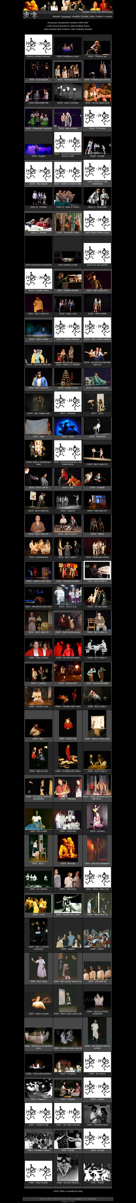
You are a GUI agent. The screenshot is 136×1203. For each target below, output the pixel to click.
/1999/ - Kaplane (68, 949)
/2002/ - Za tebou (97, 831)
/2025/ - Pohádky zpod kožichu (97, 80)
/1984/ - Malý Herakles (38, 1183)
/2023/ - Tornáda (97, 156)
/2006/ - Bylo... (38, 739)
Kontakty (108, 16)
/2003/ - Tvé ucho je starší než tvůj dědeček (38, 798)
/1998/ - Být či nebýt (38, 981)
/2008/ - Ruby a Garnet (38, 658)
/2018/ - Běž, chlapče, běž (39, 413)
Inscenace (66, 16)
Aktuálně (56, 16)
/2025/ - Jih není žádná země (97, 103)
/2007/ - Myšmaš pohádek (97, 683)
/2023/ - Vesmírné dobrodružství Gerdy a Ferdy (67, 155)
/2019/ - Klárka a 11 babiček (68, 364)
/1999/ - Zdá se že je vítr (97, 914)
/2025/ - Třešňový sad (97, 56)
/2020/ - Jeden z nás (67, 314)
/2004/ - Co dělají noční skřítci (67, 771)
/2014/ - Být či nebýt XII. (38, 534)
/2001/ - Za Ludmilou (38, 889)
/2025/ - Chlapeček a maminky (38, 128)
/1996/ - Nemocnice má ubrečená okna (38, 1047)
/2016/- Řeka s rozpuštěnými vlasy (38, 463)
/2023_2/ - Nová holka (97, 207)
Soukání (99, 16)
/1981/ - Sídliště (97, 1183)
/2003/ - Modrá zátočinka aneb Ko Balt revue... (97, 798)
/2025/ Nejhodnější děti (38, 103)
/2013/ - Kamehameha (38, 557)
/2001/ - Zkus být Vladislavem (97, 863)
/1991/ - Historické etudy (97, 1125)
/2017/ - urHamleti (67, 413)
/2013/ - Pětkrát (97, 534)
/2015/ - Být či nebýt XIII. (38, 511)
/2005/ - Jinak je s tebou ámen (97, 739)
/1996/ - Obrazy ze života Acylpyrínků (97, 1012)
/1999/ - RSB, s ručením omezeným (38, 948)
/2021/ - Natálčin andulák (67, 290)
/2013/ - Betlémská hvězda (97, 557)
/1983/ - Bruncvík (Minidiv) (68, 1183)
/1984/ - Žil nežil (97, 1150)
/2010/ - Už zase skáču (97, 607)
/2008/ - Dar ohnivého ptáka (68, 658)
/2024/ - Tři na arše (97, 128)
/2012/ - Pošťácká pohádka (67, 581)
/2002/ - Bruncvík (68, 863)
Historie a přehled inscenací (38, 56)
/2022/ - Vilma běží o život (68, 232)
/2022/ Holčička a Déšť (67, 265)
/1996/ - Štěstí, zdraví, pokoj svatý (67, 1014)
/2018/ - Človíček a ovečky (97, 388)
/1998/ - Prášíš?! (97, 949)
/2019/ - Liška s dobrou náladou (97, 339)
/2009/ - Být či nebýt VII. (97, 632)
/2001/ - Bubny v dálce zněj (97, 889)
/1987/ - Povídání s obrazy (38, 1150)
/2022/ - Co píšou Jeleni (38, 290)
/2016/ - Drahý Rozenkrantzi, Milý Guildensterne (68, 463)
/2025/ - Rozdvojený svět (67, 80)
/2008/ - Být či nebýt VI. (97, 658)
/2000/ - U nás (39, 914)
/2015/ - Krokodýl (97, 487)
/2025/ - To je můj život (38, 80)
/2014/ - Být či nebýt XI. (68, 534)
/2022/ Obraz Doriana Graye (97, 232)
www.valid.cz (78, 1199)
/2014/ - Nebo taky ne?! (97, 511)
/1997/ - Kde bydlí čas (97, 981)
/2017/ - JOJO (97, 413)
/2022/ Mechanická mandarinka (38, 265)
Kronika (85, 16)
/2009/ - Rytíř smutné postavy (67, 632)
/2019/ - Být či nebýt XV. (38, 388)
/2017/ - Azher (68, 436)
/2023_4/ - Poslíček (38, 207)
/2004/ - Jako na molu (38, 771)
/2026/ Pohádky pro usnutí (68, 56)
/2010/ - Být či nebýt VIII (38, 632)
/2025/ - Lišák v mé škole (67, 103)
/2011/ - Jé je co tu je (68, 607)
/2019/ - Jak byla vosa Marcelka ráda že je (97, 363)
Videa (92, 16)
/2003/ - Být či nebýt (38, 831)
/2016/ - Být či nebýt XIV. (97, 464)
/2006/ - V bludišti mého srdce (67, 706)
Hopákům (76, 16)
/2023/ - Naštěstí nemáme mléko (67, 184)
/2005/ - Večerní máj (67, 739)
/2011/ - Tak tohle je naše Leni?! (38, 607)
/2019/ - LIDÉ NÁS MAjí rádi (38, 364)
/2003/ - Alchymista (68, 831)
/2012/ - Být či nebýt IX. (97, 581)
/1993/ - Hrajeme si (39, 1099)
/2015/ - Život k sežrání (38, 487)
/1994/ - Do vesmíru (97, 1074)
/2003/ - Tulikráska (67, 799)
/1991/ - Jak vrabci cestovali (68, 1125)
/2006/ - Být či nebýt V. (97, 706)
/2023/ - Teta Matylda (38, 184)
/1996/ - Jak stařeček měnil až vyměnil (97, 1047)
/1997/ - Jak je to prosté (39, 1014)
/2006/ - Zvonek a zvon (38, 706)
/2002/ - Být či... (38, 863)
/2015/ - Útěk (67, 487)
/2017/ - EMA (38, 436)
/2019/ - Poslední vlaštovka (67, 339)
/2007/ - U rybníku (38, 683)
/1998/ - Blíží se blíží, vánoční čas (68, 981)
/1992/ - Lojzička (97, 1099)
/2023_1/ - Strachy (38, 232)
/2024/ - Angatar (38, 156)
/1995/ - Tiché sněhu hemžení (38, 1074)
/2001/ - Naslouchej (68, 889)
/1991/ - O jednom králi (38, 1125)
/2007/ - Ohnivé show (68, 683)
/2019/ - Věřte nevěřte (97, 314)
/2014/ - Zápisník (68, 511)
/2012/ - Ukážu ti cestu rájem (38, 581)
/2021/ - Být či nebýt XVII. (97, 290)
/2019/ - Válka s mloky (38, 339)
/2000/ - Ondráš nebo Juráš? (68, 914)
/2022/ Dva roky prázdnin (97, 265)
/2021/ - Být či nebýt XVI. (38, 314)
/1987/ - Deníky (67, 1150)
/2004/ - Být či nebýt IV (97, 771)
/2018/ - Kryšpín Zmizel (68, 388)
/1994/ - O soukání (68, 1074)
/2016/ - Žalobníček (97, 436)
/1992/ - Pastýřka (68, 1099)
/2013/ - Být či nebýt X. (67, 557)
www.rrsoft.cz (92, 1199)
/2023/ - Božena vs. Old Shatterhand (97, 183)
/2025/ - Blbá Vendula (68, 128)
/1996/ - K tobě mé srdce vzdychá (68, 1048)
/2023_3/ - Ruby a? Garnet (68, 207)
